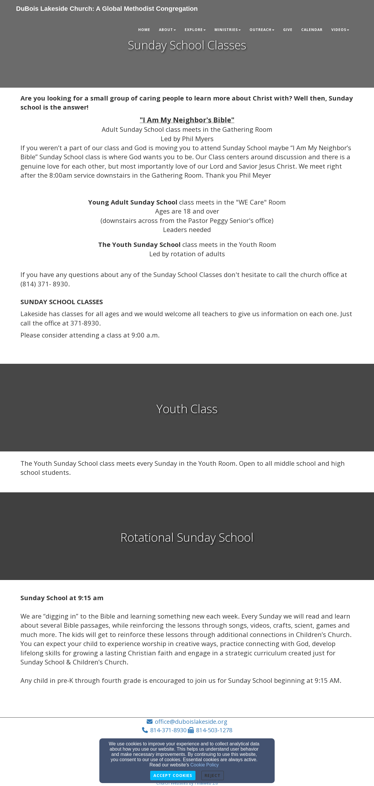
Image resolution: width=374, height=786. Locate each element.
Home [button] (144, 29)
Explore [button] (195, 29)
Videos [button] (340, 29)
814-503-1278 (214, 730)
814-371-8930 (168, 730)
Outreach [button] (262, 29)
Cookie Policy (205, 764)
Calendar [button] (312, 29)
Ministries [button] (227, 29)
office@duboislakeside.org (191, 722)
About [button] (167, 29)
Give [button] (287, 29)
